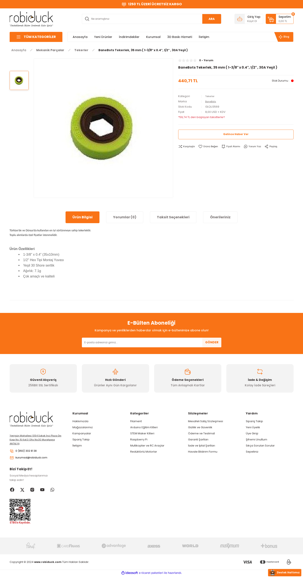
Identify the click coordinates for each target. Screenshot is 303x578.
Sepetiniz (252, 452)
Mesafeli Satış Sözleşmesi (205, 421)
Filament (136, 421)
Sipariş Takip (81, 439)
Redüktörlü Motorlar (143, 452)
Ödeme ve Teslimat (201, 433)
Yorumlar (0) (124, 217)
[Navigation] (36, 37)
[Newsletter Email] (151, 342)
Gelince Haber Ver (235, 134)
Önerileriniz (220, 217)
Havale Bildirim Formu (202, 452)
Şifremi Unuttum (256, 439)
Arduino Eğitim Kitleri (144, 427)
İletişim (77, 446)
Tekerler (211, 96)
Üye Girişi (252, 433)
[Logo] (31, 18)
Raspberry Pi (138, 439)
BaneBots (211, 101)
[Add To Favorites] (211, 146)
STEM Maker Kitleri (142, 433)
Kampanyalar (81, 433)
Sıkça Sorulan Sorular (260, 446)
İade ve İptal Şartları (201, 446)
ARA (212, 19)
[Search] (151, 19)
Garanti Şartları (198, 439)
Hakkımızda (80, 421)
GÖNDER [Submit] (211, 342)
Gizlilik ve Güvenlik (200, 427)
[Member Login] (249, 19)
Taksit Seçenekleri (173, 217)
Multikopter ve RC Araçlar (147, 446)
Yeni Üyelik (253, 427)
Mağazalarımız (82, 427)
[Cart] (280, 19)
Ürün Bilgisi (82, 217)
